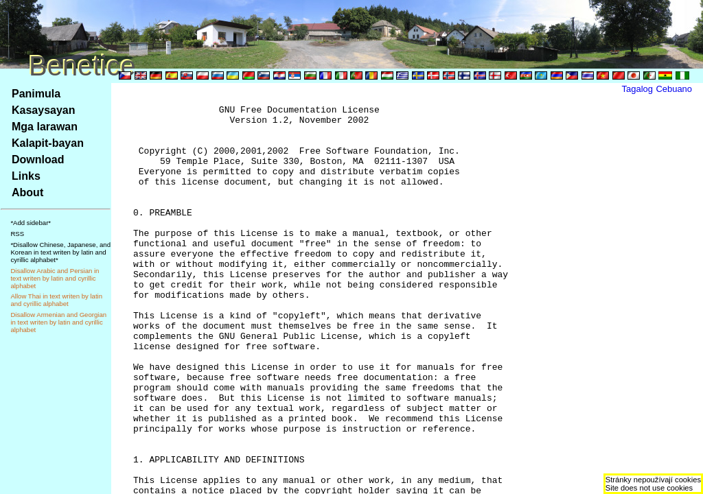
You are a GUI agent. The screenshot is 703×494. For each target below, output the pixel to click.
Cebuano (674, 89)
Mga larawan (45, 126)
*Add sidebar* (30, 222)
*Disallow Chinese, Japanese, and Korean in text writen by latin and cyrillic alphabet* (60, 252)
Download (38, 159)
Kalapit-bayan (48, 143)
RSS (17, 233)
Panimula (36, 93)
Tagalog (637, 89)
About (27, 192)
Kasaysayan (44, 110)
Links (26, 176)
